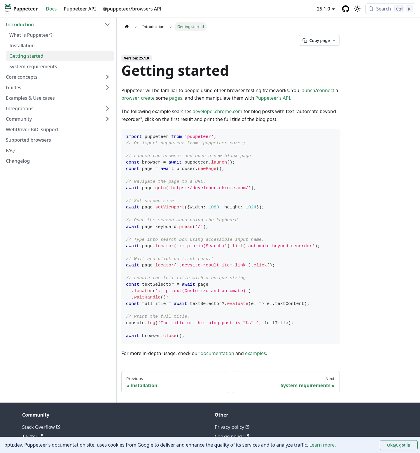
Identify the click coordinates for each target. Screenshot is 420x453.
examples (255, 353)
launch (307, 90)
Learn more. (322, 445)
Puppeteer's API (272, 98)
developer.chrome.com (217, 111)
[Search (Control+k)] (390, 8)
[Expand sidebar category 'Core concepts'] (107, 77)
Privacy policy (232, 427)
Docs (51, 9)
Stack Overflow (41, 427)
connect (326, 90)
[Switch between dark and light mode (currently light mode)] (357, 8)
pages (175, 98)
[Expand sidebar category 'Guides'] (107, 87)
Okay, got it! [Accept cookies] (398, 445)
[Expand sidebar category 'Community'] (107, 119)
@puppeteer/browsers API (132, 9)
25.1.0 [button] (323, 9)
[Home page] (126, 26)
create (148, 98)
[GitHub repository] (346, 8)
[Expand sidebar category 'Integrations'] (107, 108)
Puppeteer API (80, 9)
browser (130, 98)
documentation (217, 353)
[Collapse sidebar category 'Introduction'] (107, 24)
